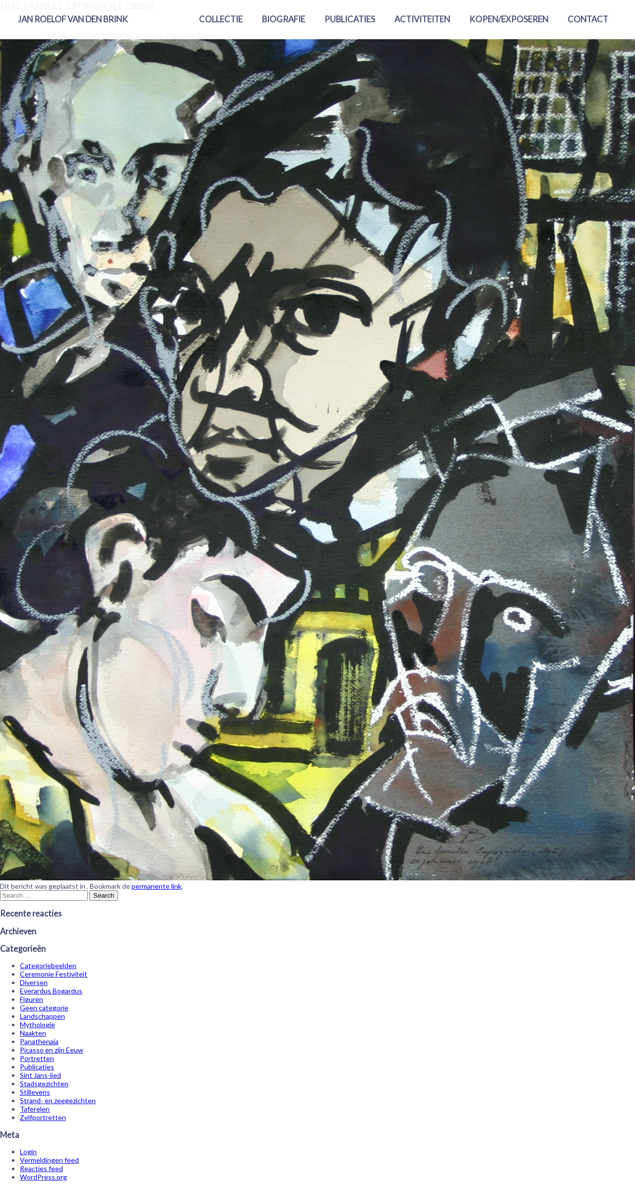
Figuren (31, 999)
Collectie (221, 19)
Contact (588, 19)
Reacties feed (41, 1168)
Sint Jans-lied (40, 1075)
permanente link (156, 886)
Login (28, 1151)
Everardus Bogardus (51, 991)
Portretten (37, 1058)
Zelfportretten (43, 1117)
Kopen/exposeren (508, 19)
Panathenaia (39, 1041)
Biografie (283, 19)
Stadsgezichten (44, 1083)
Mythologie (37, 1024)
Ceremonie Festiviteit (53, 974)
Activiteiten (422, 19)
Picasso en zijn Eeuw (51, 1050)
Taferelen (35, 1109)
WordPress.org (43, 1177)
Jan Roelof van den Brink (73, 19)
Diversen (34, 982)
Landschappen (42, 1016)
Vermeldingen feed (49, 1160)
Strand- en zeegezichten (58, 1100)
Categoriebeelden (48, 965)
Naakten (33, 1033)
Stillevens (35, 1092)
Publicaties (349, 19)
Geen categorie (44, 1007)
